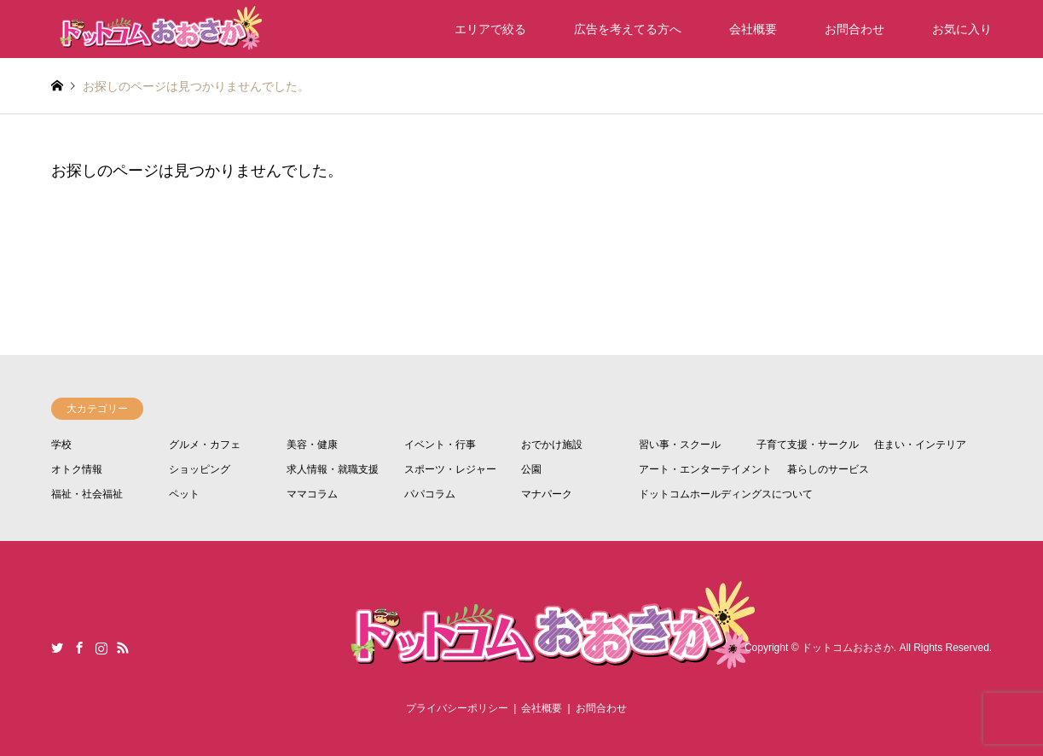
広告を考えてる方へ (627, 29)
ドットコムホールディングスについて (726, 494)
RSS (123, 648)
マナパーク (546, 494)
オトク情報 (76, 469)
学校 (61, 445)
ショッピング (199, 469)
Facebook (79, 648)
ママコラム (312, 494)
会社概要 (753, 29)
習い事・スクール (680, 445)
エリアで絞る (490, 29)
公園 (531, 469)
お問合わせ (854, 29)
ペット (184, 494)
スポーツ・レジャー (450, 469)
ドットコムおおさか (848, 648)
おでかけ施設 (551, 445)
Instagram (101, 648)
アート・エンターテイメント (705, 469)
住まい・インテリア (920, 445)
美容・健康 (312, 445)
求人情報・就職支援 (333, 469)
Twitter (57, 648)
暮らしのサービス (828, 469)
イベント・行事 (440, 445)
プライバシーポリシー (457, 708)
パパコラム (429, 494)
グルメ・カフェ (204, 445)
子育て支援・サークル (807, 445)
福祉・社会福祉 (87, 494)
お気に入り (962, 29)
